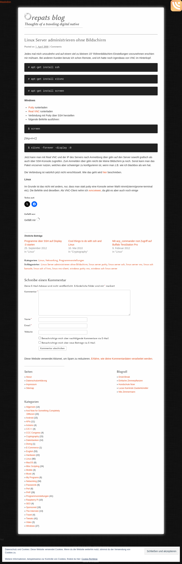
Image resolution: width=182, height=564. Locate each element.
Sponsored (31, 507)
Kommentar (31, 291)
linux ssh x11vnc (42, 268)
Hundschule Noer (127, 384)
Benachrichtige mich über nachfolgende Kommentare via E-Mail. (75, 338)
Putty (31, 107)
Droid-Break (124, 377)
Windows (30, 526)
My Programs (32, 477)
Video (28, 522)
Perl (28, 488)
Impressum (31, 384)
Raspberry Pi (32, 500)
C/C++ (29, 429)
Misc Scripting (32, 466)
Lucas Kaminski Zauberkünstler (133, 388)
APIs (28, 421)
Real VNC (33, 111)
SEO (28, 503)
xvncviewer (95, 190)
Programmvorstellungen (71, 260)
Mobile (29, 470)
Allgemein (30, 407)
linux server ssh (116, 264)
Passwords (31, 485)
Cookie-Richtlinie (90, 559)
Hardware (30, 455)
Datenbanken (32, 440)
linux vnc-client (60, 268)
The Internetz (32, 511)
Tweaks (29, 518)
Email (28, 325)
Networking (52, 260)
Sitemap (30, 388)
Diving (29, 444)
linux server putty (98, 264)
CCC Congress (33, 432)
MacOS (29, 462)
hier (105, 172)
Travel (29, 515)
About (28, 377)
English (29, 451)
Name (28, 319)
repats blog (47, 18)
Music (29, 474)
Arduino (29, 425)
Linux (41, 260)
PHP (28, 492)
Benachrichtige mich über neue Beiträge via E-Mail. (69, 343)
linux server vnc (134, 264)
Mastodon (5, 2)
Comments (56, 46)
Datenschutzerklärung (36, 380)
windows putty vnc (80, 268)
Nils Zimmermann (127, 392)
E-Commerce (32, 447)
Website (28, 332)
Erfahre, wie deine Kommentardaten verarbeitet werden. (122, 358)
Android (29, 418)
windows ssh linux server (104, 268)
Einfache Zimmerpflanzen (131, 380)
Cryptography (32, 436)
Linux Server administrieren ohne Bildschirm (64, 264)
